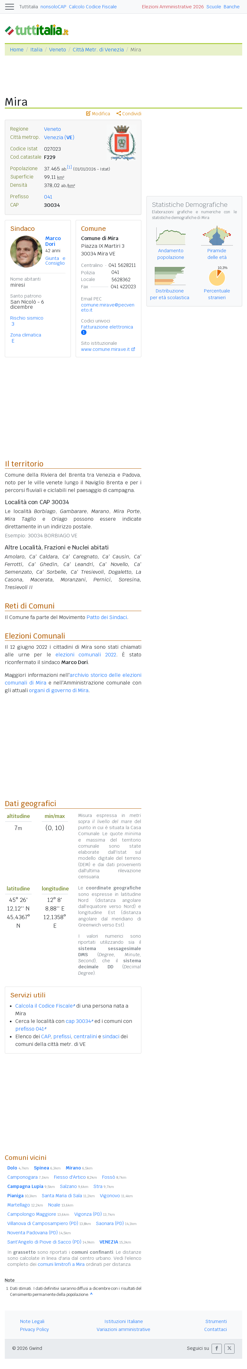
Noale (60, 1205)
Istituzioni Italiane (123, 1321)
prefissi (62, 1036)
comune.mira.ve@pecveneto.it (107, 307)
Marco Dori (53, 241)
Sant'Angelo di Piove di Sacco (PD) (50, 1242)
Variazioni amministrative (123, 1329)
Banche (232, 7)
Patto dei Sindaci (106, 617)
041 (48, 196)
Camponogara (28, 1177)
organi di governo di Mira (58, 690)
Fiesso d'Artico (75, 1177)
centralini (85, 1036)
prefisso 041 (30, 1028)
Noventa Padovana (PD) (39, 1233)
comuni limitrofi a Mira (61, 1264)
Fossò (114, 1177)
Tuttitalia (28, 7)
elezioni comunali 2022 (86, 654)
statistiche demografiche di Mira (180, 217)
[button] (217, 1349)
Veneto (57, 49)
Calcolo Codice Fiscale (93, 7)
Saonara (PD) (116, 1223)
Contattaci (215, 1329)
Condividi (128, 114)
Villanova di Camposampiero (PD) (49, 1223)
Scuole (213, 7)
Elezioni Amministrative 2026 (173, 7)
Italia (36, 49)
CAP (45, 1036)
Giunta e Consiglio (55, 260)
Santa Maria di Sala (68, 1196)
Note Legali (32, 1321)
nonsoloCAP (53, 7)
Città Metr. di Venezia (98, 49)
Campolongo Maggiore (38, 1214)
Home (17, 49)
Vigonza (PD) (94, 1214)
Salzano (74, 1186)
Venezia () (59, 137)
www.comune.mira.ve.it (105, 349)
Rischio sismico (26, 318)
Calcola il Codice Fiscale (45, 1005)
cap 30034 (79, 1021)
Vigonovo (116, 1196)
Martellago (25, 1205)
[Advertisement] (73, 1103)
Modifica (98, 114)
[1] (69, 167)
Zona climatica (25, 335)
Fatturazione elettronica (107, 329)
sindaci (110, 1036)
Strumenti (216, 1321)
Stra (104, 1186)
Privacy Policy (34, 1329)
